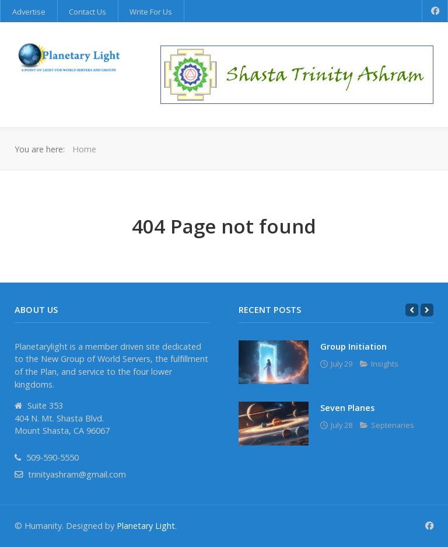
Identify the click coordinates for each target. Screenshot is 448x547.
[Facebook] (435, 11)
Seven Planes (347, 407)
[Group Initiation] (274, 362)
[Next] (427, 310)
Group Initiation (353, 346)
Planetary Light (146, 525)
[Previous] (411, 310)
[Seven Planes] (274, 423)
